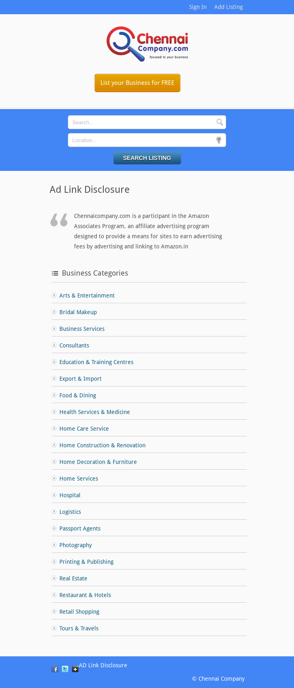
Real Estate (73, 578)
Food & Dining (77, 395)
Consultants (74, 345)
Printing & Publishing (86, 562)
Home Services (78, 478)
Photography (75, 545)
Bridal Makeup (78, 312)
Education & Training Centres (96, 362)
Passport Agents (79, 528)
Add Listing (228, 7)
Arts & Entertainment (87, 295)
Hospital (70, 495)
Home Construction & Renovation (102, 445)
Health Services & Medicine (94, 412)
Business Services (82, 329)
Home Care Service (84, 428)
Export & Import (80, 378)
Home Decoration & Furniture (98, 462)
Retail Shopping (79, 611)
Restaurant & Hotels (85, 595)
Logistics (70, 512)
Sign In (198, 7)
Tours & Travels (78, 628)
